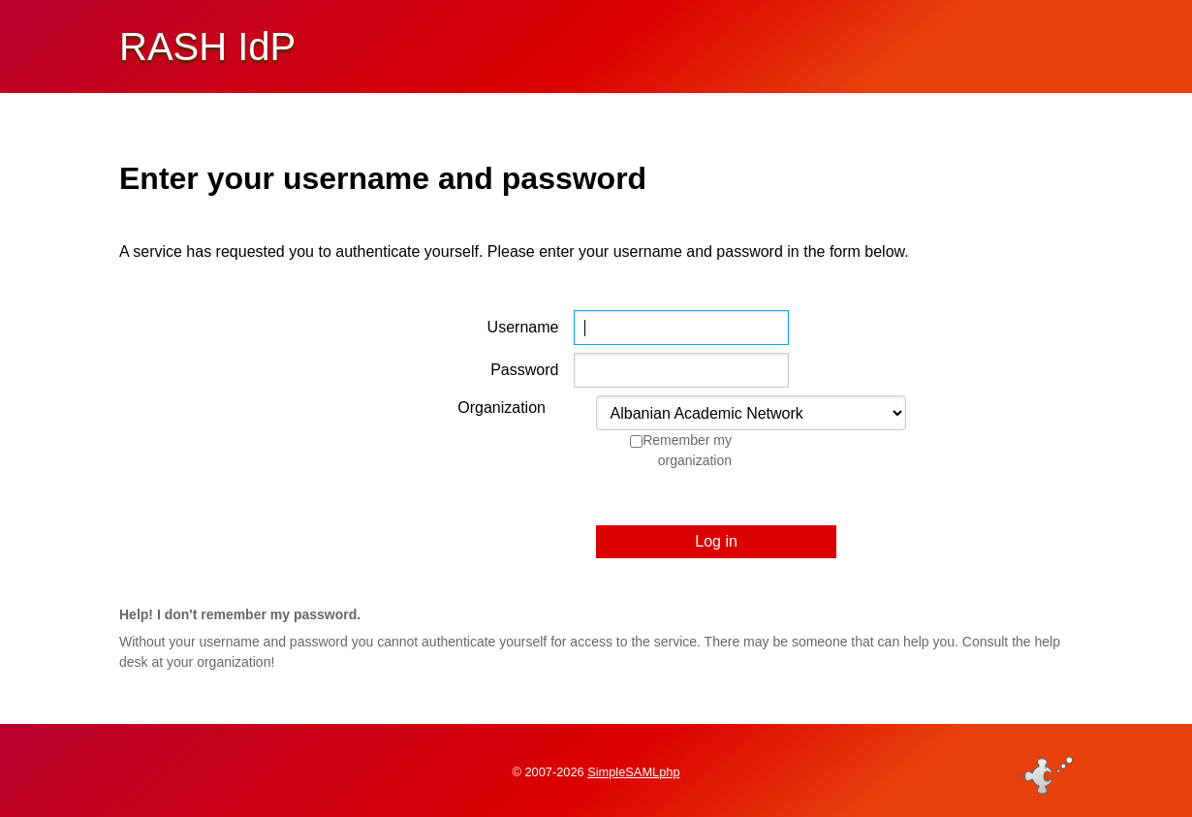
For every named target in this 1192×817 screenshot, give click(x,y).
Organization (501, 407)
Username (523, 327)
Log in (716, 541)
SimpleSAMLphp (633, 772)
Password (524, 369)
